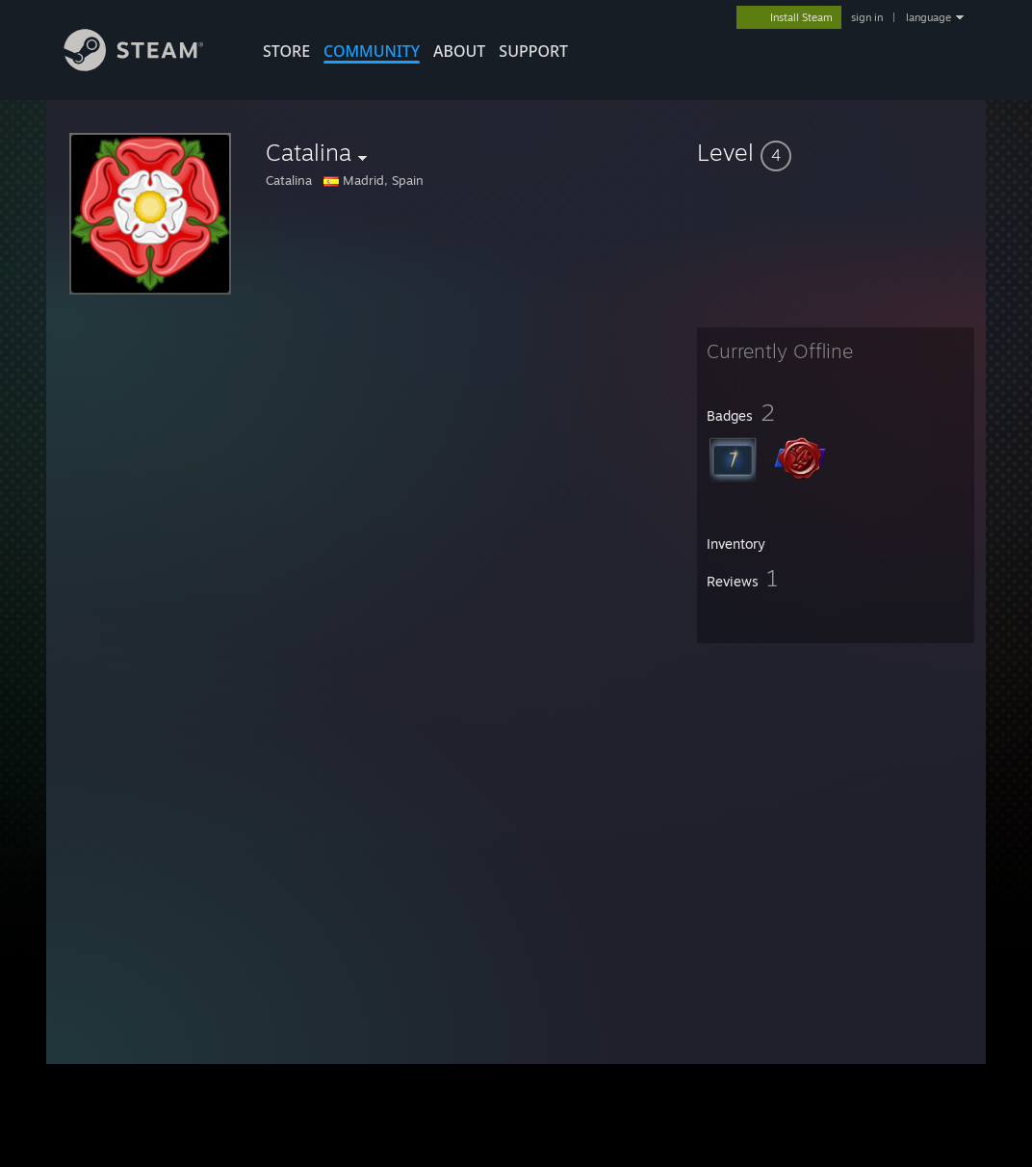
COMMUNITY (371, 51)
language (928, 17)
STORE (286, 51)
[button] (835, 152)
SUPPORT (533, 51)
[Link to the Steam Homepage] (148, 66)
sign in (867, 17)
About (459, 51)
